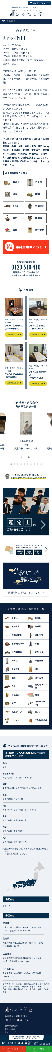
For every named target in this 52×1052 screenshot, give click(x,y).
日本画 (34, 182)
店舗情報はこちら (13, 334)
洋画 (10, 194)
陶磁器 (34, 218)
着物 (10, 230)
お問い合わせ (10, 1029)
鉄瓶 (10, 218)
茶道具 (11, 182)
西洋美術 (35, 230)
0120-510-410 (17, 1020)
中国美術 (35, 206)
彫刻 (33, 194)
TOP (3, 21)
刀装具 (11, 206)
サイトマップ (10, 1032)
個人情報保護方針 (12, 1026)
